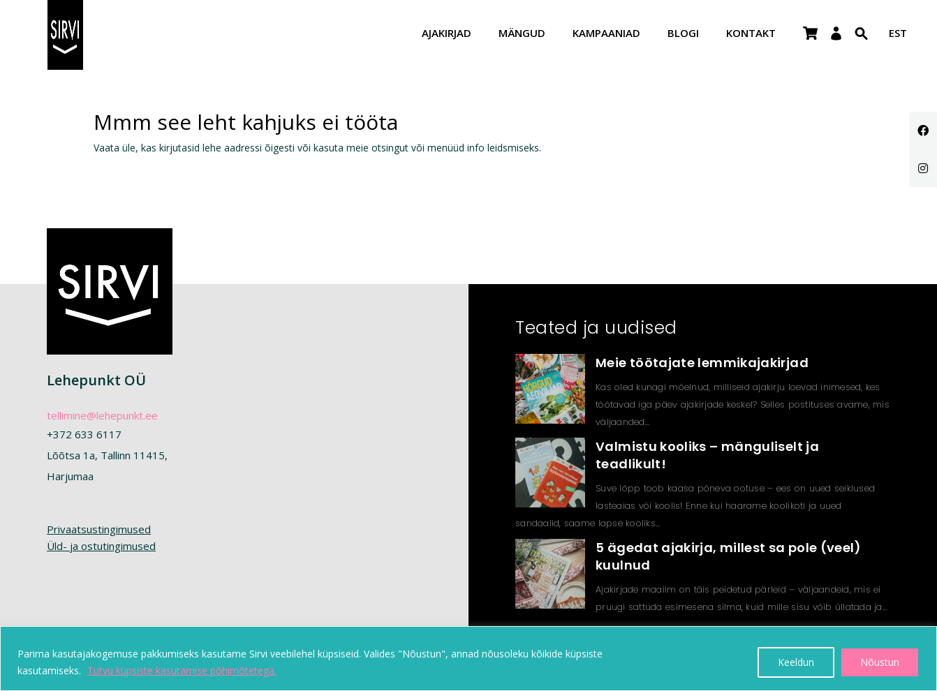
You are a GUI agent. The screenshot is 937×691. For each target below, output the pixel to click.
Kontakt (751, 34)
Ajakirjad (446, 34)
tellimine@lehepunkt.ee (102, 415)
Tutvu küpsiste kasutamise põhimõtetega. (181, 670)
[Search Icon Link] (862, 42)
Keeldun (796, 662)
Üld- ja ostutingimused (101, 546)
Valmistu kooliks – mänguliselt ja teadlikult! (707, 455)
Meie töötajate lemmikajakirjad (702, 362)
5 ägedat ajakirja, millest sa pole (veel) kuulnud (729, 556)
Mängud (522, 34)
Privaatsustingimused (99, 529)
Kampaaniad (606, 34)
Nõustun (879, 662)
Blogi (683, 34)
